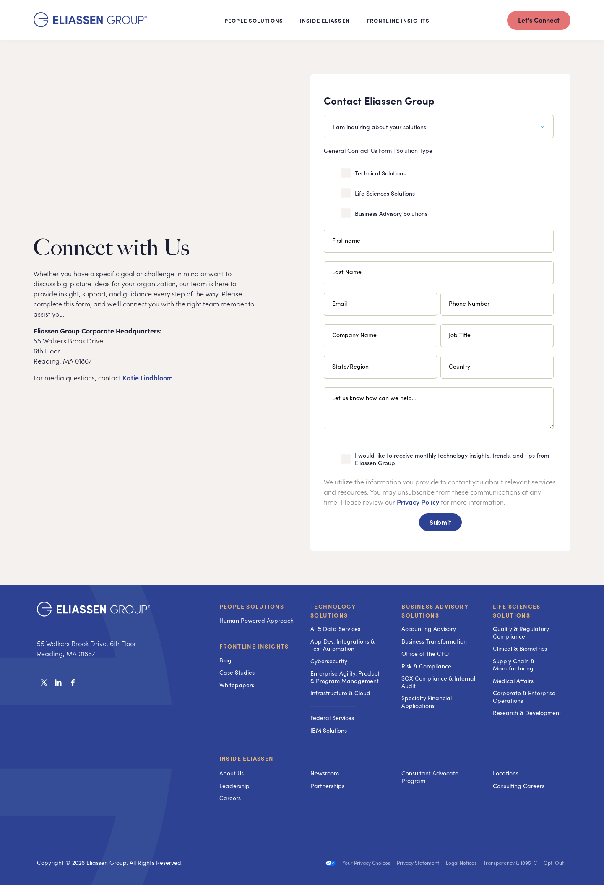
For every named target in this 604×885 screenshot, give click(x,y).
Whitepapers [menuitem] (236, 685)
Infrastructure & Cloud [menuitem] (340, 693)
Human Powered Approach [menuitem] (256, 620)
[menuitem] (347, 759)
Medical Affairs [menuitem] (513, 680)
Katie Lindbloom (147, 377)
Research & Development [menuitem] (527, 712)
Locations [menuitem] (505, 773)
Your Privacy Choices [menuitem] (366, 862)
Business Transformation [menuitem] (434, 641)
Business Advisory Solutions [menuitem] (435, 610)
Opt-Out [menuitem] (554, 862)
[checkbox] (439, 192)
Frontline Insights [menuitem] (254, 646)
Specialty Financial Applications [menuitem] (426, 702)
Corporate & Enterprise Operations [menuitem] (524, 696)
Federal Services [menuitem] (332, 717)
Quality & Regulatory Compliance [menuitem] (521, 632)
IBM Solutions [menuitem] (328, 730)
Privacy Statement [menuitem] (418, 862)
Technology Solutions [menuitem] (333, 610)
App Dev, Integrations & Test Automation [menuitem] (342, 645)
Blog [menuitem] (225, 660)
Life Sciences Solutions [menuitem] (517, 610)
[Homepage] (90, 24)
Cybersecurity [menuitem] (328, 661)
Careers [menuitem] (230, 797)
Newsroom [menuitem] (324, 773)
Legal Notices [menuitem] (461, 862)
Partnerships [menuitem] (327, 785)
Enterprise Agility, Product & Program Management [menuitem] (345, 677)
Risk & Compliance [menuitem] (426, 666)
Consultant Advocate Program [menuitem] (429, 777)
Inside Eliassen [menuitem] (246, 758)
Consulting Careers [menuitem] (518, 785)
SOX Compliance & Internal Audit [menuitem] (438, 682)
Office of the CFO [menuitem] (425, 653)
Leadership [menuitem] (234, 785)
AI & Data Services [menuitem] (335, 628)
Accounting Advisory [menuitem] (428, 628)
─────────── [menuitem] (333, 705)
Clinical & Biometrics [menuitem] (520, 648)
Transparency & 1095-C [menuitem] (510, 862)
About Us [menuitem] (231, 773)
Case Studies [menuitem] (237, 672)
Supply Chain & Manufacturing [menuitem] (513, 665)
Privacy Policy (418, 501)
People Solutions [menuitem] (251, 606)
